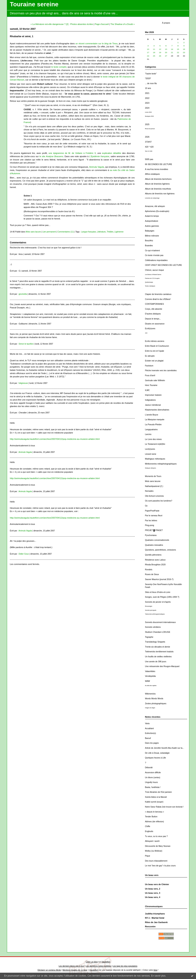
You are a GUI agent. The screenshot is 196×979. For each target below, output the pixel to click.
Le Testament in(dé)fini (155, 444)
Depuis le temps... (153, 319)
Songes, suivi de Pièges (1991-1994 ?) (162, 597)
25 (154, 56)
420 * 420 (149, 147)
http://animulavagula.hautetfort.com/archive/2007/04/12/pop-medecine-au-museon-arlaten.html (55, 439)
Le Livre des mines (153, 439)
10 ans (148, 88)
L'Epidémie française (99, 156)
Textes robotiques (150, 286)
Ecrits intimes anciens (154, 341)
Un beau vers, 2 (152, 889)
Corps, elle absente (153, 309)
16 (184, 49)
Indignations (150, 400)
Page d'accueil (102, 24)
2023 (147, 103)
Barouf (148, 738)
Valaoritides (150, 671)
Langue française (88, 232)
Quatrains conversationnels (157, 540)
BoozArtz (149, 241)
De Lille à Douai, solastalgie (157, 753)
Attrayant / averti (152, 841)
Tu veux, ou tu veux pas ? (156, 836)
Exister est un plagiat (154, 361)
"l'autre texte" (151, 74)
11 (154, 49)
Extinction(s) (150, 733)
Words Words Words (154, 699)
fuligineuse (23, 383)
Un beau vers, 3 (152, 893)
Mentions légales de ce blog (75, 970)
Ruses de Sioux (152, 574)
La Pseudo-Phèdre (153, 424)
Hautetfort (106, 962)
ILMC (147, 390)
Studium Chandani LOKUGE (157, 632)
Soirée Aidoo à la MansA (156, 797)
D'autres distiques (153, 314)
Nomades (149, 491)
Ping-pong (149, 525)
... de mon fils (151, 83)
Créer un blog (92, 962)
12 (160, 49)
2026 (147, 137)
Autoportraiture (151, 221)
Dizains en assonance (155, 324)
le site (51, 156)
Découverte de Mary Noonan (158, 846)
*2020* (148, 78)
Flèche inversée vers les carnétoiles (161, 370)
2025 (147, 124)
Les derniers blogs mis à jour (71, 966)
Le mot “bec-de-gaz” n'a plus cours (160, 866)
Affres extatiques (152, 174)
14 (172, 49)
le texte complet (58, 67)
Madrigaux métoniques (155, 459)
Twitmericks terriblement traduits (159, 652)
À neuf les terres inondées (156, 169)
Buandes (149, 246)
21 (172, 52)
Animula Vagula (96, 167)
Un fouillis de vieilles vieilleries (158, 657)
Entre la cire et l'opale (154, 351)
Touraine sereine (34, 4)
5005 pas (149, 159)
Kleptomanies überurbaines (157, 410)
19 (160, 52)
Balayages (149, 231)
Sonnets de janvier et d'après (158, 602)
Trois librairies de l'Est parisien (158, 792)
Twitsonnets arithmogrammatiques (155, 614)
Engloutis (149, 831)
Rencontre (150, 926)
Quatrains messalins (154, 545)
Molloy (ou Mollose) (153, 851)
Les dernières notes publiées (98, 966)
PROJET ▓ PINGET (154, 530)
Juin (146, 333)
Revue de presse (150, 128)
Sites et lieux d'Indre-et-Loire (157, 592)
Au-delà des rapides (151, 685)
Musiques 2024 (149, 116)
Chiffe (147, 826)
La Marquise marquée (154, 420)
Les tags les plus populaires (125, 966)
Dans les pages (152, 743)
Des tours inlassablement (156, 861)
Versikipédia (150, 676)
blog (155, 970)
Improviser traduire (153, 395)
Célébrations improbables (156, 260)
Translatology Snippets (155, 642)
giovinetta (23, 294)
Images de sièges (150, 707)
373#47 (148, 142)
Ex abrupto (150, 356)
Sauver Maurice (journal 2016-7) (159, 579)
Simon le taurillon (26, 344)
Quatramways (149, 282)
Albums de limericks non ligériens (160, 194)
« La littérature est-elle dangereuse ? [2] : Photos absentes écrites (62, 24)
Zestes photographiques (156, 703)
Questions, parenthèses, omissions (160, 550)
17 (148, 52)
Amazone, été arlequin (155, 206)
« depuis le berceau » (154, 812)
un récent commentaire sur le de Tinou (96, 43)
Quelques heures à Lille (155, 758)
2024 (147, 108)
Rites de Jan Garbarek (156, 922)
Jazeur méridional (153, 405)
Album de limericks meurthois (158, 189)
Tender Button (151, 817)
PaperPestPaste (152, 511)
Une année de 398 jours (155, 662)
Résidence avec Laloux (155, 560)
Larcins (148, 434)
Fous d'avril (150, 375)
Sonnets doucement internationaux (160, 622)
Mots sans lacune (153, 481)
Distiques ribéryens (150, 468)
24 (148, 56)
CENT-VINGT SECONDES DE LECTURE (163, 265)
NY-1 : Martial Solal (154, 918)
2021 (147, 93)
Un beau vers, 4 (152, 897)
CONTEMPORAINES (154, 304)
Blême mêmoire (152, 236)
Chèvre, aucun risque (154, 270)
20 (166, 52)
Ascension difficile (153, 772)
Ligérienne (118, 232)
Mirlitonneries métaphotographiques (161, 464)
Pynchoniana (151, 535)
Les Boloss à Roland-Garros (153, 274)
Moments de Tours (153, 476)
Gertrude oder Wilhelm (155, 380)
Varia (147, 723)
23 (184, 52)
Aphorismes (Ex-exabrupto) (157, 211)
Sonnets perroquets (150, 610)
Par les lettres (151, 520)
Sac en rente (148, 151)
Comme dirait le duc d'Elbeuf (158, 299)
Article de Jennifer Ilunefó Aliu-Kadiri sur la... (164, 748)
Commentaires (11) (65, 232)
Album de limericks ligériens (157, 184)
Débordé (149, 767)
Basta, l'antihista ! (153, 787)
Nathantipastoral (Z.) (154, 486)
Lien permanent (49, 232)
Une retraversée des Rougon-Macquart (162, 666)
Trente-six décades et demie (157, 647)
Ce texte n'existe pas (154, 255)
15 (178, 49)
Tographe (149, 637)
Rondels (148, 570)
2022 (147, 98)
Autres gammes (152, 226)
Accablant (149, 728)
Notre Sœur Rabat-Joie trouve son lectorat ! (164, 807)
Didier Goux (24, 554)
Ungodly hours (151, 782)
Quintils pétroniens (153, 555)
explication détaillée (111, 153)
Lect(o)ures (150, 449)
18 (154, 52)
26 (160, 56)
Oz (146, 506)
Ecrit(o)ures (150, 328)
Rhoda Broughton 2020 (155, 565)
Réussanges (148, 606)
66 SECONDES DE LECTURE (158, 164)
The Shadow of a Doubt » (122, 24)
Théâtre (110, 232)
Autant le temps (152, 216)
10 (148, 49)
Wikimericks (150, 694)
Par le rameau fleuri (154, 516)
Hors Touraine (151, 385)
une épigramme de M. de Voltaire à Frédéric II (72, 153)
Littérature (101, 232)
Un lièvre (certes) (152, 777)
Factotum (149, 366)
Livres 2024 (148, 112)
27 (166, 56)
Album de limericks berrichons (158, 179)
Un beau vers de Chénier (157, 884)
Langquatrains (151, 429)
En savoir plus (158, 975)
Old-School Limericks (154, 496)
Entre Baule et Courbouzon (157, 346)
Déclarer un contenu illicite (49, 970)
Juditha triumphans (155, 914)
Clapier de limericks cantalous (158, 294)
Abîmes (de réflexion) (154, 822)
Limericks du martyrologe (152, 198)
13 (166, 49)
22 (178, 52)
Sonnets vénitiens (153, 627)
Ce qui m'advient (152, 250)
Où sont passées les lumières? (158, 501)
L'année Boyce (151, 415)
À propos (166, 23)
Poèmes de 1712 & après (152, 278)
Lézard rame (150, 454)
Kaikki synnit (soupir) (154, 802)
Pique (147, 856)
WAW (147, 681)
